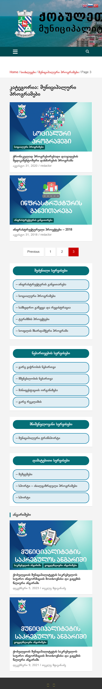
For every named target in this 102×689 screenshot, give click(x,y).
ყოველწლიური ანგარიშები (61, 565)
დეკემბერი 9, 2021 (26, 665)
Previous (33, 252)
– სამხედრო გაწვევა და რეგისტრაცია (43, 308)
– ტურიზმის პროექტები (32, 319)
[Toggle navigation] (15, 51)
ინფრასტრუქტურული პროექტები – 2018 (42, 230)
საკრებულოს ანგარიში (27, 565)
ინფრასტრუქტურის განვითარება (33, 220)
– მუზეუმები (24, 474)
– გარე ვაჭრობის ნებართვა (36, 367)
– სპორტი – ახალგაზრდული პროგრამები (46, 486)
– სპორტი (23, 498)
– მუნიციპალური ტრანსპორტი (38, 438)
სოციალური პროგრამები (29, 147)
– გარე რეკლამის (29, 402)
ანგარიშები (22, 515)
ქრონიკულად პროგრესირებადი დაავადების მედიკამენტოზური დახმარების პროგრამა (45, 159)
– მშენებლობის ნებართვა (34, 379)
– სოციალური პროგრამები (35, 296)
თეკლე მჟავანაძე (54, 588)
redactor (46, 166)
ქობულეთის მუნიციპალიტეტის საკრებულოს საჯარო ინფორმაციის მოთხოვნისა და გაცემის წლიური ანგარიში (46, 579)
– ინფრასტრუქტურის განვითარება (41, 284)
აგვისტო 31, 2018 (25, 235)
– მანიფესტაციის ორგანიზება (37, 390)
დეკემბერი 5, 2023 (26, 588)
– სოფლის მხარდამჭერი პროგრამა (42, 331)
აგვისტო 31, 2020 (25, 166)
